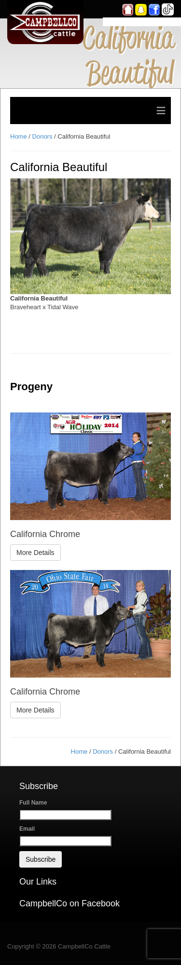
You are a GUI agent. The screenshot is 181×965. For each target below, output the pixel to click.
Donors (42, 136)
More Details (35, 552)
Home (18, 136)
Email (27, 828)
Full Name (33, 802)
